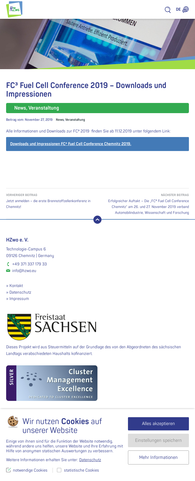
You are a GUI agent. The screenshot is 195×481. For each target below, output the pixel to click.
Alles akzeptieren (158, 423)
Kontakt (16, 285)
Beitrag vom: (29, 120)
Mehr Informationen (158, 457)
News (60, 120)
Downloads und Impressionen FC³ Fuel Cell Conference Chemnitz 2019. (70, 143)
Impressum (19, 298)
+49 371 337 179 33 (29, 264)
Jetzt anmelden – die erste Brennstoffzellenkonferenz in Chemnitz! (52, 200)
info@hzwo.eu (24, 270)
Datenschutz (20, 292)
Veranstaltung (75, 120)
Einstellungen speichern (158, 440)
